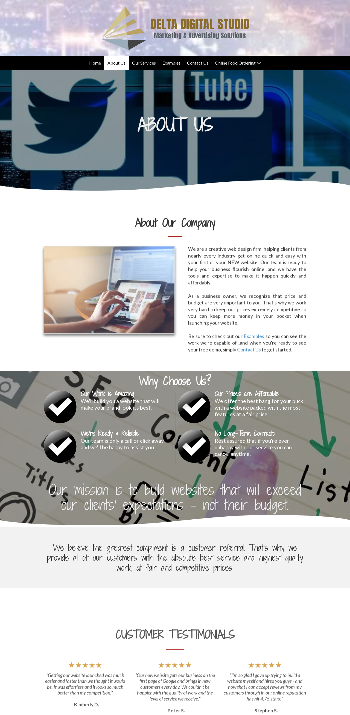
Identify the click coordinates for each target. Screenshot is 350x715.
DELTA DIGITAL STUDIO (199, 24)
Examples (254, 355)
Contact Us (249, 368)
